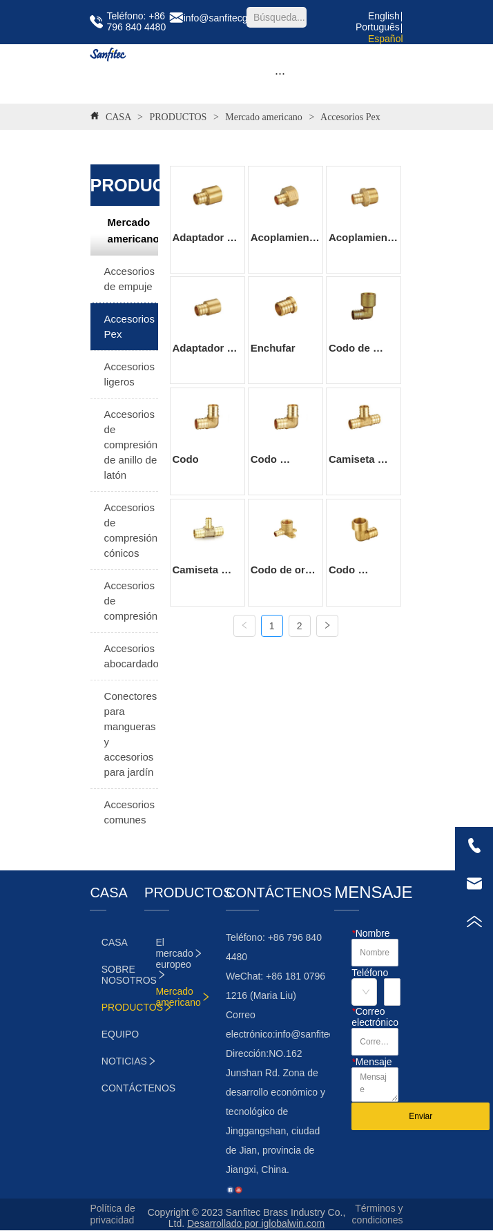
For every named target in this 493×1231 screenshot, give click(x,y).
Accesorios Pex (349, 117)
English (384, 15)
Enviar (420, 1116)
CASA (118, 117)
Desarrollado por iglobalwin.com (256, 1223)
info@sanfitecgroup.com (328, 1034)
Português (378, 26)
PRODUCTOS (178, 117)
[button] (280, 73)
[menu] (280, 74)
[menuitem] (280, 74)
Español (385, 38)
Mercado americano (264, 117)
